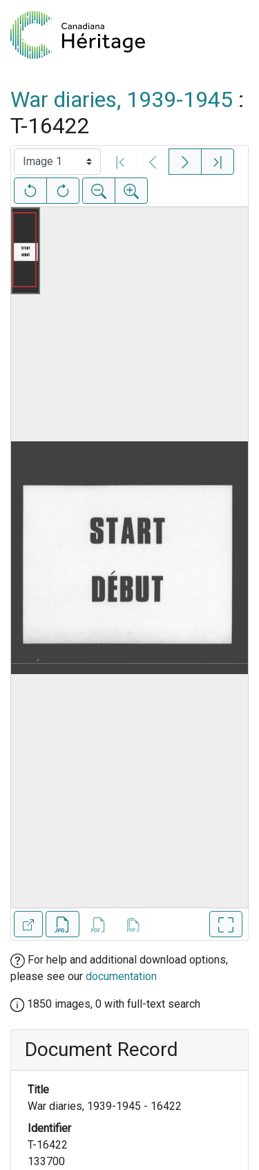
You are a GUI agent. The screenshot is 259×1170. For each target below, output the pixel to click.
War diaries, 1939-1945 (121, 99)
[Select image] (57, 161)
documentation (121, 976)
